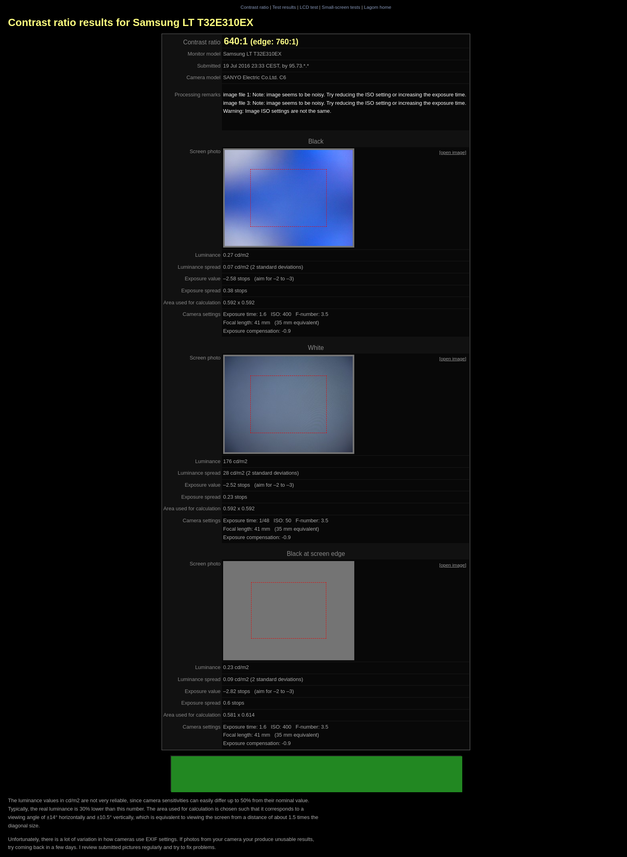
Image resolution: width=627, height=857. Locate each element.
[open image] (453, 152)
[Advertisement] (316, 774)
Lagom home (377, 7)
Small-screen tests (341, 7)
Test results (284, 7)
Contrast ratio (254, 7)
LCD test (309, 7)
